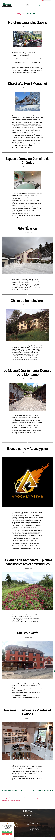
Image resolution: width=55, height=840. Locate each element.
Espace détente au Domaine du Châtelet (27, 162)
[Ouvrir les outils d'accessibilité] (54, 671)
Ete (4, 6)
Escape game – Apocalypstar (27, 450)
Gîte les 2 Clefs (27, 634)
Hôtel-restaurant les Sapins (27, 24)
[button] (27, 5)
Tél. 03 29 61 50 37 (27, 816)
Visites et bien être (28, 799)
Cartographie (5, 801)
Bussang (4, 799)
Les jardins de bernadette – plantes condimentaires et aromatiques (27, 563)
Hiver (9, 6)
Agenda (13, 801)
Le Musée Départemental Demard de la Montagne (27, 374)
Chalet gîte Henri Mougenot (27, 85)
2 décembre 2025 (28, 28)
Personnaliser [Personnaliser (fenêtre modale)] (7, 837)
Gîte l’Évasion (27, 230)
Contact (18, 801)
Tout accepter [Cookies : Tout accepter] (7, 831)
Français (44, 0)
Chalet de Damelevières (27, 302)
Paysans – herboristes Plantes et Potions (27, 713)
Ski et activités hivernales (14, 799)
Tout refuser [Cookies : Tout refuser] (7, 834)
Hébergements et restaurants (41, 799)
